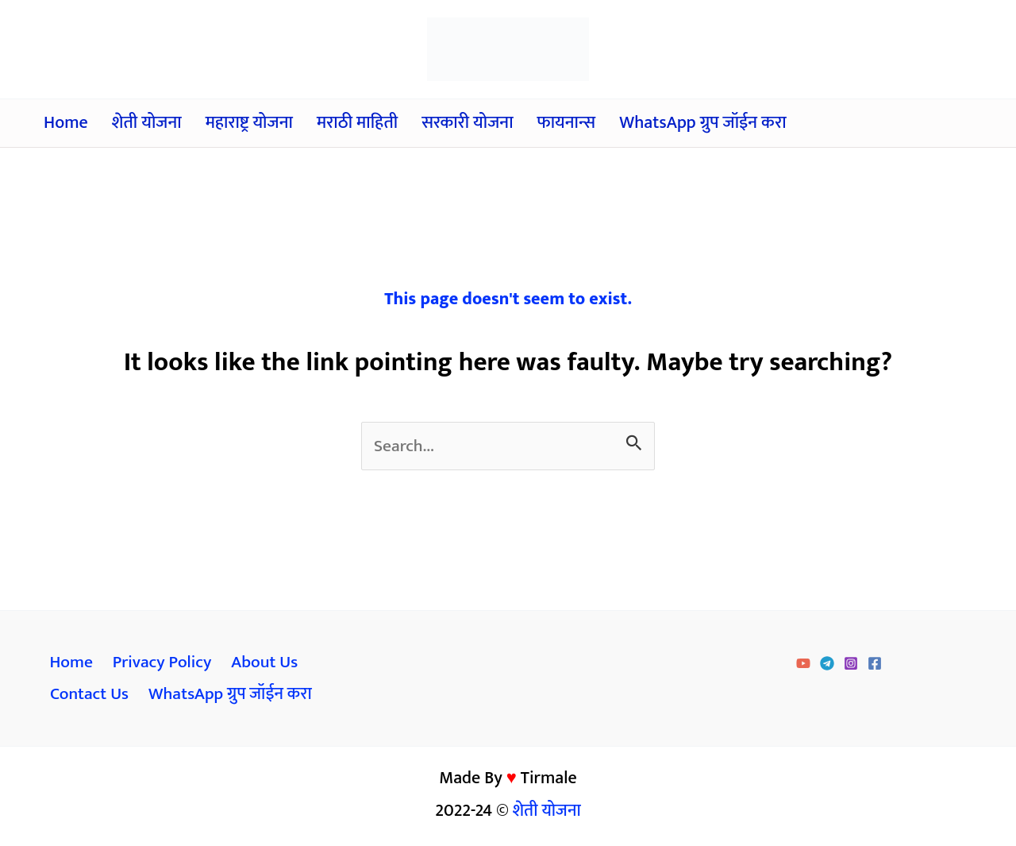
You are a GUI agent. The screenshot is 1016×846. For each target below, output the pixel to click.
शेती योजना (147, 122)
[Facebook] (875, 665)
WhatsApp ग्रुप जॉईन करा (703, 122)
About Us (263, 663)
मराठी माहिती (357, 122)
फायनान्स (566, 122)
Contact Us (89, 696)
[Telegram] (827, 665)
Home (66, 122)
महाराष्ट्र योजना (249, 122)
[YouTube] (803, 665)
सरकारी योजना (467, 122)
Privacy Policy (160, 663)
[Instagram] (851, 665)
